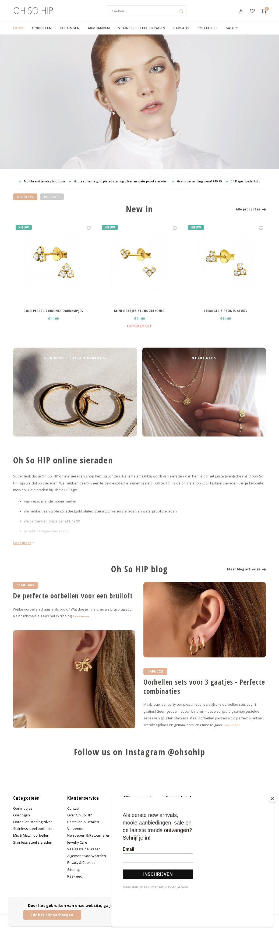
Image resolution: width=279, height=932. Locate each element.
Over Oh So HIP (79, 820)
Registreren (133, 813)
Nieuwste (25, 202)
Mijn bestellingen (138, 820)
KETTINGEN (70, 33)
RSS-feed (74, 881)
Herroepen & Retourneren (88, 841)
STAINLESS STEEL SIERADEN (141, 33)
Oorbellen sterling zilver (32, 827)
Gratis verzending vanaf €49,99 (197, 187)
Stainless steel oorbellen (33, 834)
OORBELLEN (42, 33)
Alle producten (251, 214)
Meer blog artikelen (246, 574)
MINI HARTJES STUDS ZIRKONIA (139, 316)
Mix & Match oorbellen (31, 841)
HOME (18, 33)
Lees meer (24, 548)
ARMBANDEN (99, 33)
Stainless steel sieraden (32, 847)
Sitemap (73, 874)
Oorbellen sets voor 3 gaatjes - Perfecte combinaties (204, 692)
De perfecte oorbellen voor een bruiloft (73, 601)
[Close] (272, 830)
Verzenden (76, 834)
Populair (52, 202)
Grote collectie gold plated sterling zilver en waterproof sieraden (118, 187)
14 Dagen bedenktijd (243, 187)
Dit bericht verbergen (52, 914)
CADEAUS (181, 33)
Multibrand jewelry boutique (42, 187)
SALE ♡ (232, 33)
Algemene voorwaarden (86, 861)
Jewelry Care (77, 847)
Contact (73, 813)
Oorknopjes (23, 813)
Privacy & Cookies (81, 868)
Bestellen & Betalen (83, 827)
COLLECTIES (207, 33)
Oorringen (21, 820)
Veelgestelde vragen (84, 854)
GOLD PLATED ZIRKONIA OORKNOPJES (53, 316)
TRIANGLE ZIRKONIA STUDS (225, 316)
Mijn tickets (133, 827)
